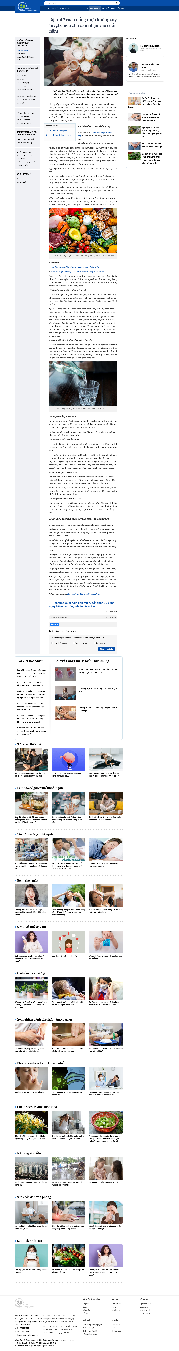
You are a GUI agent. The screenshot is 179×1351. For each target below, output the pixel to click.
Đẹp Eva (114, 1307)
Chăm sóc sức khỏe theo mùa (25, 58)
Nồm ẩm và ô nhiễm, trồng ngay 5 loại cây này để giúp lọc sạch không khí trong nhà (31, 1004)
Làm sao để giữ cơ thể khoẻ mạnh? (27, 70)
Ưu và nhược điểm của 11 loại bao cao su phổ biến (105, 957)
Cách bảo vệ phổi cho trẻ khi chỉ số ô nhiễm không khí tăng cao (67, 1003)
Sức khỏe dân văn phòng (25, 113)
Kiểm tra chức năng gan (25, 143)
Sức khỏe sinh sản (23, 120)
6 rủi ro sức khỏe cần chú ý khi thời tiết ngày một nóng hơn (105, 911)
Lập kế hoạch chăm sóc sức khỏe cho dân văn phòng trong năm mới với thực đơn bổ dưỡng (31, 673)
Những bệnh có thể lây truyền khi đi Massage (98, 709)
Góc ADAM (84, 8)
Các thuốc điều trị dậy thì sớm (64, 956)
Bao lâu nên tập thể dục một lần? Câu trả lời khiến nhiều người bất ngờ (30, 774)
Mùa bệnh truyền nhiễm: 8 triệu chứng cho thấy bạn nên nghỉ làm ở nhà (105, 1093)
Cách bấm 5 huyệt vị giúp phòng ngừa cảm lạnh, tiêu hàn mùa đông (105, 818)
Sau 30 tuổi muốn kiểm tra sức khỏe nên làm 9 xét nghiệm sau (67, 1049)
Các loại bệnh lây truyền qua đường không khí (67, 1093)
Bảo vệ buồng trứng (23, 86)
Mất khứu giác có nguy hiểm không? (30, 1092)
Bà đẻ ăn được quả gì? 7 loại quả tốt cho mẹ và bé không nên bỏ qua (144, 102)
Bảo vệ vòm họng (23, 83)
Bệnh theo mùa (22, 54)
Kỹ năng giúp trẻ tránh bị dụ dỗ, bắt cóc (105, 1182)
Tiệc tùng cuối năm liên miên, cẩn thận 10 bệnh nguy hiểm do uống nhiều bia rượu (82, 604)
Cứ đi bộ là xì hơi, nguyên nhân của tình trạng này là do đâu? (68, 774)
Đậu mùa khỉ (21, 182)
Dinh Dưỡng (95, 8)
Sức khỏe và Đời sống (60, 8)
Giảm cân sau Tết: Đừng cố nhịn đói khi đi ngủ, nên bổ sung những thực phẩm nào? (31, 731)
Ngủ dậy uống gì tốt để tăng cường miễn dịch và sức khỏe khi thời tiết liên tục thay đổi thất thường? (31, 819)
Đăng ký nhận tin (106, 649)
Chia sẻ (54, 624)
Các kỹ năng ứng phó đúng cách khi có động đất (31, 1183)
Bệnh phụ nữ (115, 1304)
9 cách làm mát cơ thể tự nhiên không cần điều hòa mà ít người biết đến (68, 1137)
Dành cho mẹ (116, 1328)
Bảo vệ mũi (20, 103)
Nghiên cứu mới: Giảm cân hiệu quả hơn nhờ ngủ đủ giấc (104, 864)
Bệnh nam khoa (145, 1304)
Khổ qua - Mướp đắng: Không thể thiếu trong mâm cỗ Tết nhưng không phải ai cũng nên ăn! (31, 718)
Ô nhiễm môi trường (24, 152)
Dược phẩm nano (118, 8)
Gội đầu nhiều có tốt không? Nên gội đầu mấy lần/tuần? (151, 117)
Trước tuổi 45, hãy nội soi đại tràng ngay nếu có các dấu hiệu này (30, 1049)
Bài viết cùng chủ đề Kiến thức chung (82, 661)
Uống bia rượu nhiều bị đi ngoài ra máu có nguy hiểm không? (77, 271)
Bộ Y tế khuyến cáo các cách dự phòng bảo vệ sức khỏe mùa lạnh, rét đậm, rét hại (31, 866)
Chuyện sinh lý (145, 1310)
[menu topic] (38, 54)
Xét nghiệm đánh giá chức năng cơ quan (27, 133)
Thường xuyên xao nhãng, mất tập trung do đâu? (98, 690)
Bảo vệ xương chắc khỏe (25, 89)
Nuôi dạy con (116, 1331)
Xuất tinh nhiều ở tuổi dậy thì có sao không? (152, 145)
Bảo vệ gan (20, 79)
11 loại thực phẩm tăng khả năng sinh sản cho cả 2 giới (68, 1271)
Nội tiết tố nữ (116, 1310)
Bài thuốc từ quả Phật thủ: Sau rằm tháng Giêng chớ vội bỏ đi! (30, 684)
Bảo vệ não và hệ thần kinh (26, 96)
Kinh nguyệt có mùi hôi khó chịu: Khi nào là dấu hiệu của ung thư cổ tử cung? (30, 958)
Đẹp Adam (144, 1307)
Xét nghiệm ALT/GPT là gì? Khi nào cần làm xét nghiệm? (106, 1049)
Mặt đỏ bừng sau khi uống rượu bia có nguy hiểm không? (75, 267)
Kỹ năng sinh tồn (22, 165)
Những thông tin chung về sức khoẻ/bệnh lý (25, 43)
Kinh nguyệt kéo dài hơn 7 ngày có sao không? (31, 1271)
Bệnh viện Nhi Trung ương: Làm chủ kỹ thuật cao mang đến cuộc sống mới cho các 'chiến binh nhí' (68, 866)
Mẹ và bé (105, 8)
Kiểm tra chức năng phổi (25, 139)
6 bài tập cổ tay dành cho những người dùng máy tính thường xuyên (68, 1227)
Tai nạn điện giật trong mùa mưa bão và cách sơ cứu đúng (67, 1183)
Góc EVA (74, 8)
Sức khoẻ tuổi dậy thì (24, 123)
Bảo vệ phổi (21, 93)
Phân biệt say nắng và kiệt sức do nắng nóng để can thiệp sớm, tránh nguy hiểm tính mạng (68, 912)
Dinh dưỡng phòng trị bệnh (92, 1325)
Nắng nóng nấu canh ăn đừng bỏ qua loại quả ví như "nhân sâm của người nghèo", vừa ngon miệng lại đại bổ (104, 1138)
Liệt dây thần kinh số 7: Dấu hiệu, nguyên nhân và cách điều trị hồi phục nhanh (30, 912)
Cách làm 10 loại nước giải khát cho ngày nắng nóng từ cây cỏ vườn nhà (30, 1137)
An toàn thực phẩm (89, 1328)
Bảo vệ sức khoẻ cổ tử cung (26, 100)
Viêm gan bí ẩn (22, 179)
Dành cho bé (115, 1325)
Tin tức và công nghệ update (27, 162)
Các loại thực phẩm (90, 1334)
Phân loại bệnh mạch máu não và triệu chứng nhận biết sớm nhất (98, 671)
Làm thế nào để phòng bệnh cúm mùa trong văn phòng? (105, 1227)
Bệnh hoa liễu (145, 1313)
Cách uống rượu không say (66, 631)
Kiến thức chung (22, 50)
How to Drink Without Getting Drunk (84, 593)
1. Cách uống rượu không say (56, 131)
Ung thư (85, 1304)
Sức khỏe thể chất (23, 116)
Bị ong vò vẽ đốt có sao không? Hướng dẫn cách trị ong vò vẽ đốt (152, 132)
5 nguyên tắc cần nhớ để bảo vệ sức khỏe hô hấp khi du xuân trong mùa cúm (67, 819)
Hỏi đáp (85, 1313)
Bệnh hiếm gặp (24, 174)
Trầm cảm (86, 1310)
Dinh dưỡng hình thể (90, 1331)
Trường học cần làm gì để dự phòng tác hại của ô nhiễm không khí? (104, 1003)
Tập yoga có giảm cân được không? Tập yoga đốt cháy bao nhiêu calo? (104, 774)
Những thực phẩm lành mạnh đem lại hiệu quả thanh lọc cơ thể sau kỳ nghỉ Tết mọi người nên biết (31, 694)
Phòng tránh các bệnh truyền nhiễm (24, 157)
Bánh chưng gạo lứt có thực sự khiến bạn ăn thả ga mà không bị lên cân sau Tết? (31, 706)
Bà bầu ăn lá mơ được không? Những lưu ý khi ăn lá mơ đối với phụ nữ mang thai (152, 158)
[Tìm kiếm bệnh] (116, 3)
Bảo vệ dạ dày (21, 76)
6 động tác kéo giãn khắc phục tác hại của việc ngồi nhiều (31, 1227)
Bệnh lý (85, 1307)
